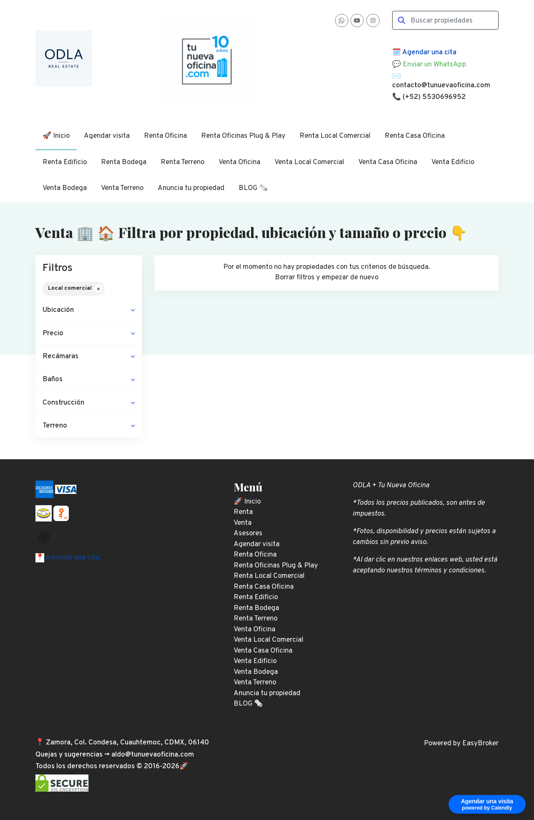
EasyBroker (480, 743)
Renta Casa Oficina (415, 136)
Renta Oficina (165, 136)
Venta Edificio (452, 162)
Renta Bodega (123, 162)
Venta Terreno (122, 188)
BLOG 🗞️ (253, 188)
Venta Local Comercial (309, 162)
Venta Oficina (239, 162)
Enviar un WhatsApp (434, 64)
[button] (88, 310)
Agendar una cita (429, 52)
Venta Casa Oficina (387, 162)
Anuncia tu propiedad (191, 188)
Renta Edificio (65, 162)
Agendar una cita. (72, 557)
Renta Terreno (182, 162)
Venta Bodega (65, 188)
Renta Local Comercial (335, 136)
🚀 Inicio (56, 136)
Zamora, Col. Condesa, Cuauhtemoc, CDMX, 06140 (127, 742)
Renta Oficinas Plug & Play (243, 136)
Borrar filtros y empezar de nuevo (326, 277)
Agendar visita (107, 136)
